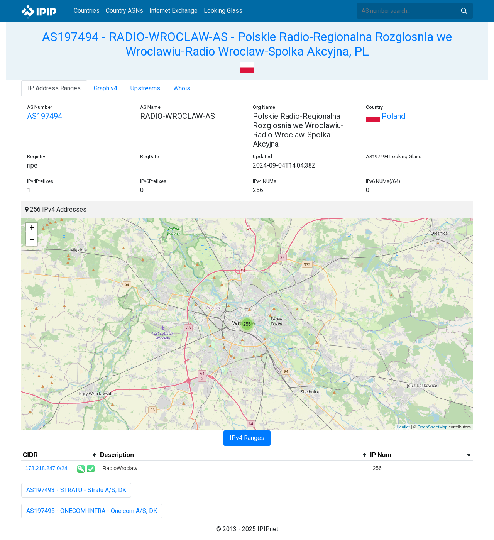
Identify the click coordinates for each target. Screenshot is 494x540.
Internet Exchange (173, 10)
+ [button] (31, 228)
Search (464, 11)
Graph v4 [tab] (105, 88)
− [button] (31, 240)
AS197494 (44, 116)
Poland (385, 116)
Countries (87, 10)
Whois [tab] (181, 88)
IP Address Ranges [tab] (54, 88)
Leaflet (403, 427)
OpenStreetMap (433, 427)
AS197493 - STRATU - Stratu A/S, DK (76, 490)
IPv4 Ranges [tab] (247, 438)
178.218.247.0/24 (46, 468)
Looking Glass (223, 10)
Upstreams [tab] (145, 88)
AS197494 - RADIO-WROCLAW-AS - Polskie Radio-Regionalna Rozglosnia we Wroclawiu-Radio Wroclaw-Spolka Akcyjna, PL (247, 44)
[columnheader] (59, 455)
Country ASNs (124, 10)
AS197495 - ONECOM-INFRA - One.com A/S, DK (91, 511)
